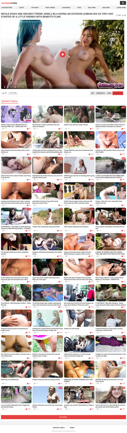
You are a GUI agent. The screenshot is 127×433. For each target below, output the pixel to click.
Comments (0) (118, 93)
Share (109, 93)
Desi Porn (106, 7)
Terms (72, 427)
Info (92, 93)
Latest (21, 7)
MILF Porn (91, 7)
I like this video (3, 93)
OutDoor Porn (61, 431)
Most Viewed (50, 7)
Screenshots (100, 93)
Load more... (63, 417)
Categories (66, 7)
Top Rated (35, 7)
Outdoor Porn (6, 7)
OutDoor (9, 3)
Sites (79, 7)
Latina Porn (121, 7)
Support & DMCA (59, 427)
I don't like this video (6, 93)
